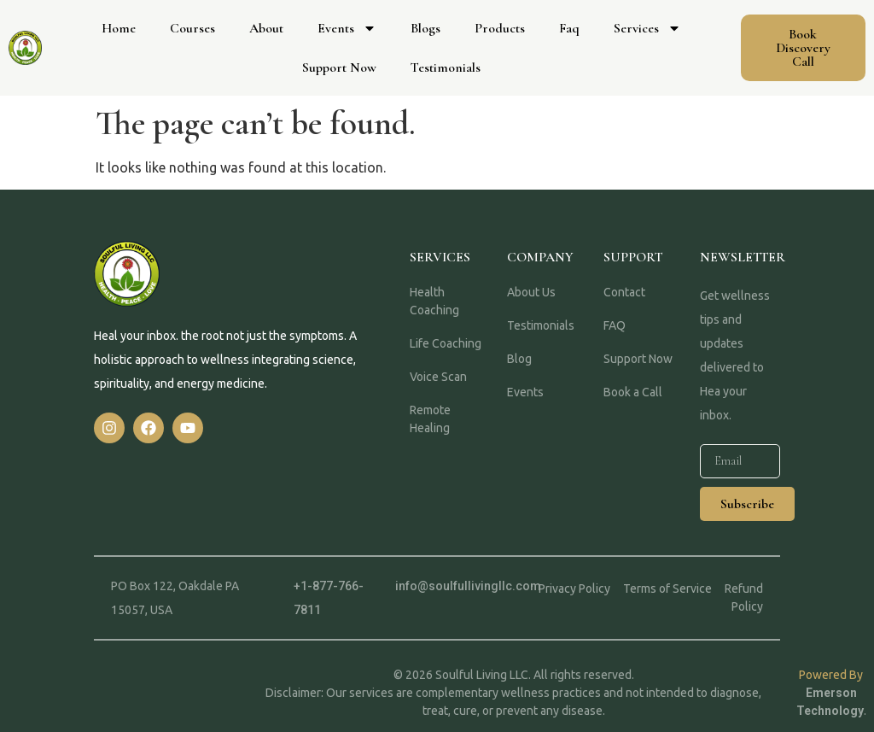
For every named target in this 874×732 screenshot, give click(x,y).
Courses (192, 28)
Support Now (339, 67)
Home (119, 28)
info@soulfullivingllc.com (468, 586)
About (266, 28)
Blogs (425, 28)
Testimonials (446, 67)
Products (500, 28)
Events (347, 28)
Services (647, 28)
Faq (569, 28)
